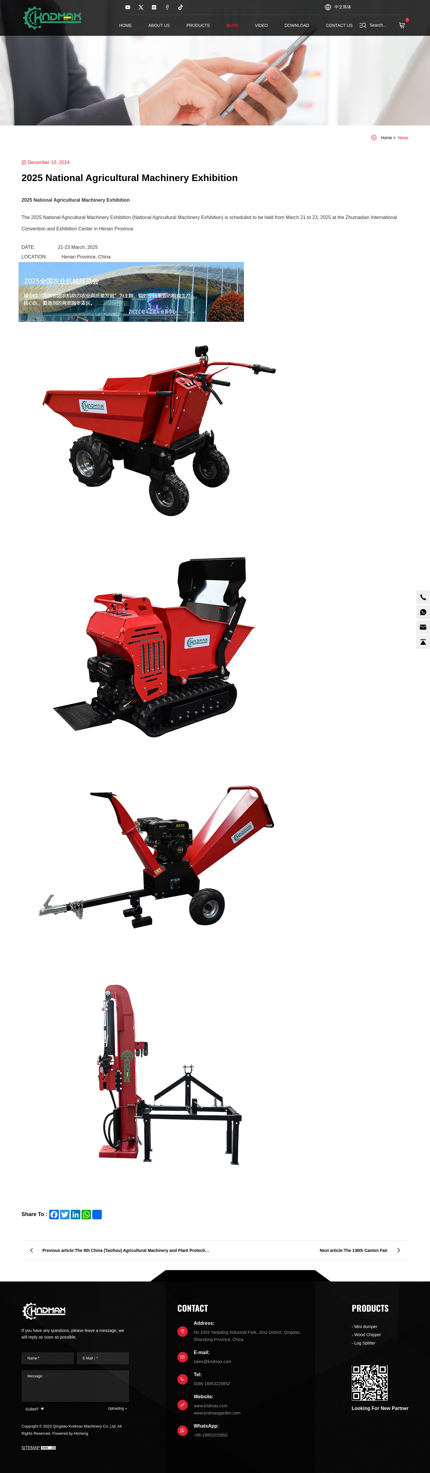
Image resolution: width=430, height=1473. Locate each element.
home (386, 137)
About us (159, 25)
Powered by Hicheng (70, 1433)
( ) (403, 25)
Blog (232, 25)
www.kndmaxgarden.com (217, 1413)
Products (198, 25)
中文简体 (342, 6)
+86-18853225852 (211, 1435)
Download (297, 25)
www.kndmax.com (211, 1405)
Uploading (116, 1408)
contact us (339, 25)
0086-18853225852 (212, 1383)
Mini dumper (365, 1326)
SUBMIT (34, 1408)
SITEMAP (31, 1447)
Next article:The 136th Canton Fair (354, 1250)
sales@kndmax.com (212, 1361)
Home (125, 25)
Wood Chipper (367, 1334)
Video (261, 25)
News (403, 137)
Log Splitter (364, 1343)
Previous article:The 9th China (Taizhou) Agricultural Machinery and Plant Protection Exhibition (126, 1252)
